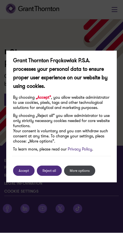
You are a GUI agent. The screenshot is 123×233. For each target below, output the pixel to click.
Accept (24, 170)
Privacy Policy (80, 149)
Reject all (49, 170)
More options (80, 170)
